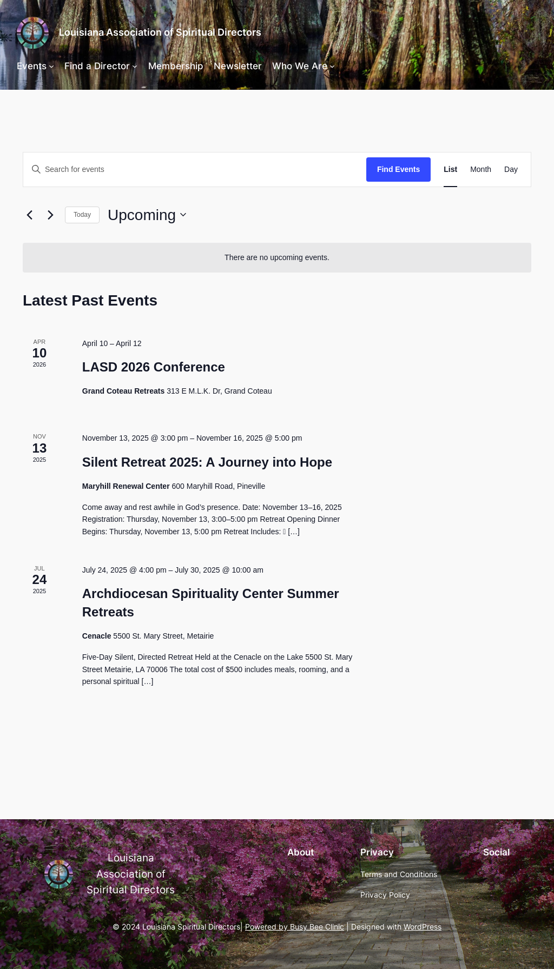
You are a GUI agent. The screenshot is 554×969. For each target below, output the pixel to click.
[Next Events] (50, 214)
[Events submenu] (51, 66)
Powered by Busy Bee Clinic (294, 926)
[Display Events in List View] (450, 169)
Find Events (398, 169)
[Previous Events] (29, 214)
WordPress (422, 926)
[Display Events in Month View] (480, 169)
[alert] (277, 258)
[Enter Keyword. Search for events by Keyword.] (194, 169)
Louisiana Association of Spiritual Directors (160, 32)
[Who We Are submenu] (332, 66)
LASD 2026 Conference (153, 367)
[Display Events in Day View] (511, 169)
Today (82, 214)
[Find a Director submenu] (134, 66)
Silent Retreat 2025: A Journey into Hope (207, 462)
